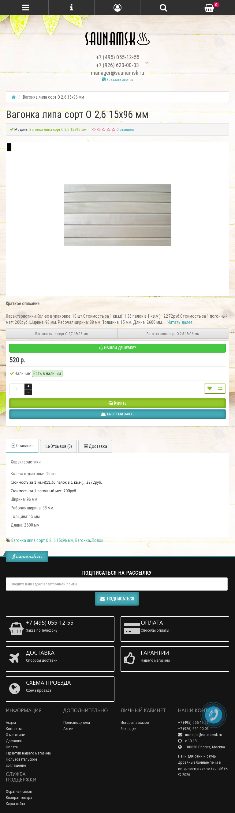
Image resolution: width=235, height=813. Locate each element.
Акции (11, 722)
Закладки (128, 728)
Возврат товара (19, 797)
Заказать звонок (117, 79)
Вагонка (82, 540)
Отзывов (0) (58, 446)
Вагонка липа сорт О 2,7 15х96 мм (61, 333)
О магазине (15, 734)
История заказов (135, 722)
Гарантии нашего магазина (28, 753)
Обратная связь (19, 791)
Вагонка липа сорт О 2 (31, 540)
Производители (76, 722)
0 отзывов (125, 129)
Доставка (95, 446)
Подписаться (117, 599)
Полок (97, 540)
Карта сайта (15, 803)
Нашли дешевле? (117, 347)
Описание (22, 445)
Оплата (12, 747)
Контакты (14, 728)
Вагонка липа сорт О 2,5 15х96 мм (173, 333)
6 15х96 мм (63, 540)
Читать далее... (181, 322)
